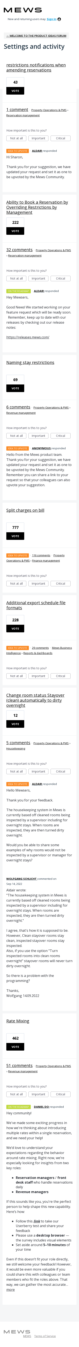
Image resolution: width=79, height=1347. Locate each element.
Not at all (18, 138)
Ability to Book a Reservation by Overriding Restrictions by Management (37, 207)
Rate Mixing (17, 1021)
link (36, 1221)
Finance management (46, 560)
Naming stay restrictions (30, 362)
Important (40, 138)
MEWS (27, 1336)
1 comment (17, 109)
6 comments (18, 407)
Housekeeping (15, 748)
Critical (63, 138)
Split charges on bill (25, 510)
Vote (15, 91)
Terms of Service (45, 1336)
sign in (51, 19)
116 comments (41, 555)
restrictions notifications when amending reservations (36, 67)
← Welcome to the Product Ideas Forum (36, 36)
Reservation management (23, 115)
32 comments (19, 250)
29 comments (40, 648)
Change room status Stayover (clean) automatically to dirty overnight (35, 700)
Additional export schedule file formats (36, 605)
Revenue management (21, 413)
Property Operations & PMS (49, 110)
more (10, 1289)
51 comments (19, 1065)
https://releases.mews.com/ (27, 337)
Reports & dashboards (37, 653)
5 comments (18, 742)
